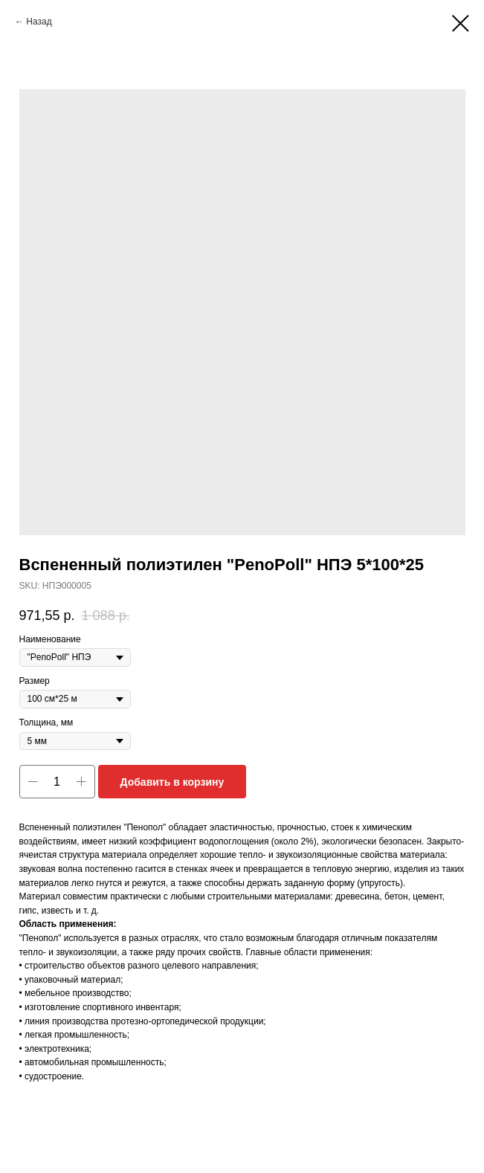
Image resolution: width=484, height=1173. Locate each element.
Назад (38, 21)
